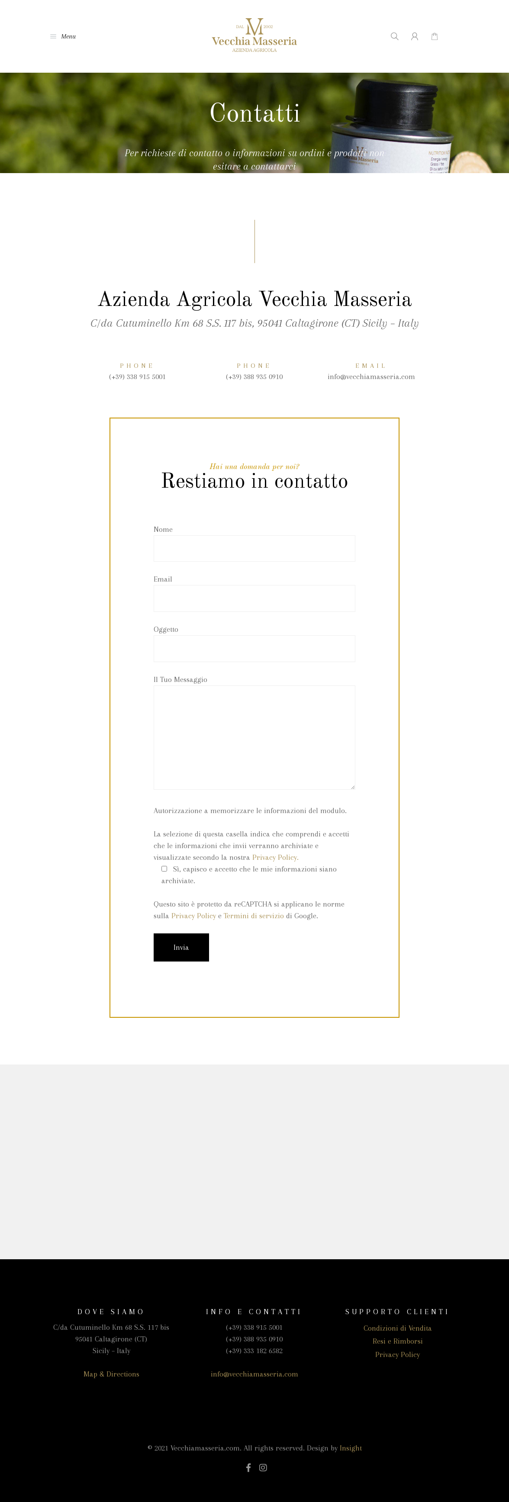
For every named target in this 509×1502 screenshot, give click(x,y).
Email (254, 593)
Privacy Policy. (275, 857)
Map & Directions (111, 1374)
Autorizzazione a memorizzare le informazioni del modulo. (250, 810)
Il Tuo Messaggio (254, 734)
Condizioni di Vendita (398, 1328)
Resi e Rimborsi (398, 1341)
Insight (351, 1448)
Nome (254, 543)
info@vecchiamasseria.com (254, 1374)
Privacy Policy (193, 915)
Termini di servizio (254, 915)
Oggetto (254, 643)
